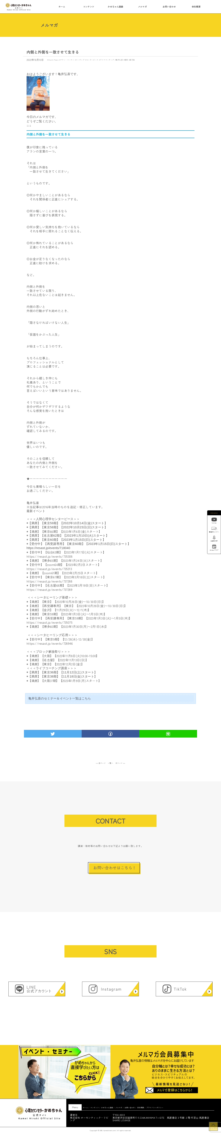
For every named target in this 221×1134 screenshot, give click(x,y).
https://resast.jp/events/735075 (49, 622)
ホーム (61, 6)
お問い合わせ (169, 6)
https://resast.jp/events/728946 (50, 643)
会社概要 (196, 6)
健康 (126, 60)
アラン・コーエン (67, 60)
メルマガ (142, 6)
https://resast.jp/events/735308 (49, 556)
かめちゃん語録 (115, 6)
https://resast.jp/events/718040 (48, 548)
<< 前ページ (101, 763)
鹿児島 (132, 60)
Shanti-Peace (53, 60)
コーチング (80, 60)
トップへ (213, 1128)
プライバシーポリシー (154, 1107)
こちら (86, 698)
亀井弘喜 (119, 60)
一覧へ (110, 763)
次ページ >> (120, 763)
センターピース (92, 60)
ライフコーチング (107, 60)
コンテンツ (88, 6)
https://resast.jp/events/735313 (49, 569)
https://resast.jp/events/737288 (49, 581)
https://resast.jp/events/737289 (49, 589)
